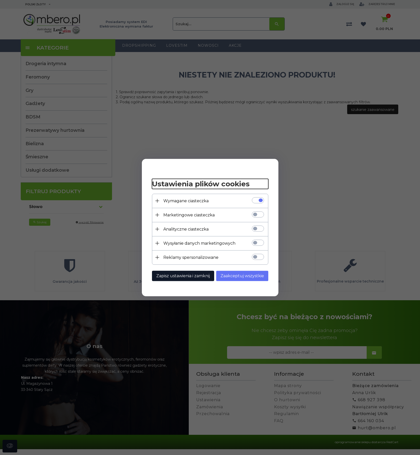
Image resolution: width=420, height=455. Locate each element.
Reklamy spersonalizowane (190, 257)
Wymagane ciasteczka (186, 200)
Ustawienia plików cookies (201, 184)
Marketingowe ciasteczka (189, 215)
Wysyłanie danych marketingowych (199, 243)
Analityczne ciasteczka (186, 229)
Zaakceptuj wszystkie (242, 275)
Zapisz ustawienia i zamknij (183, 275)
